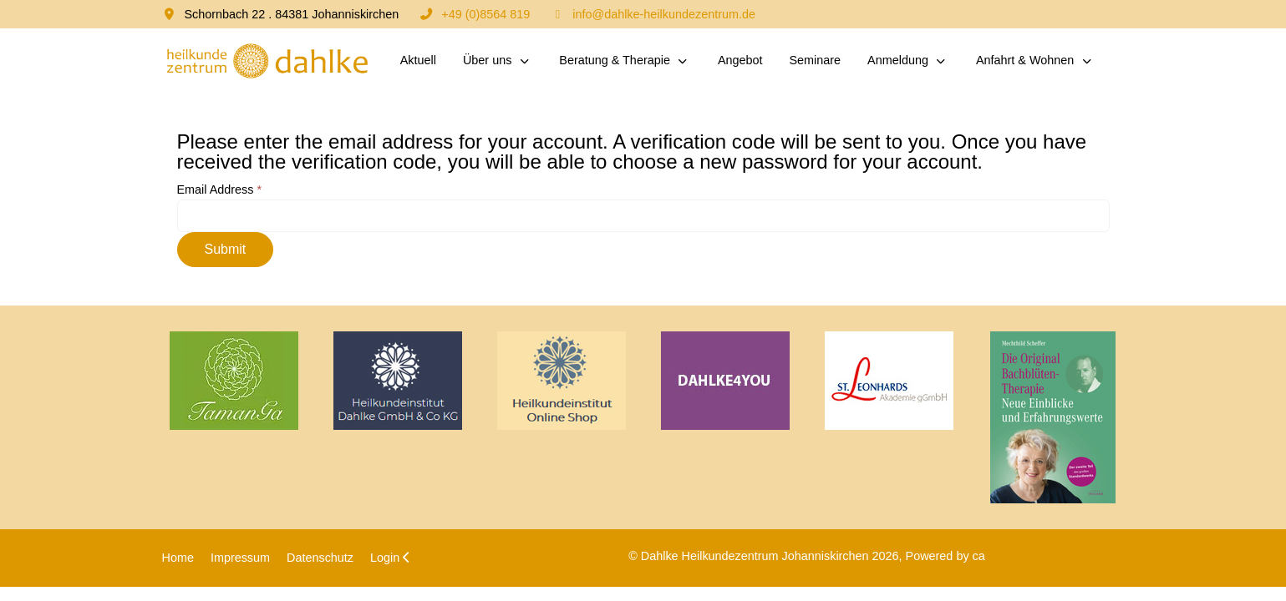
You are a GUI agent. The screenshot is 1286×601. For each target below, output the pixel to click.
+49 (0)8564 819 (485, 14)
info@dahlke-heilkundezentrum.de (663, 14)
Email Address (219, 189)
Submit (226, 249)
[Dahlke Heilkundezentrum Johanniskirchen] (266, 61)
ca (979, 556)
